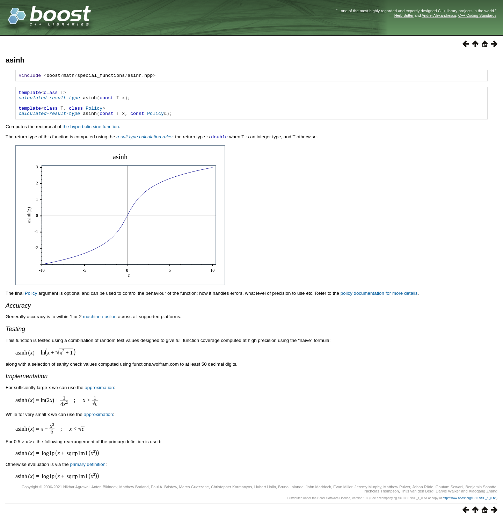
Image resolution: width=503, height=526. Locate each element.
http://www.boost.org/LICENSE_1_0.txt (469, 504)
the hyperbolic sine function (91, 133)
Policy (94, 113)
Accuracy (18, 311)
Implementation (27, 382)
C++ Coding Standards (477, 15)
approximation (99, 393)
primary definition (87, 470)
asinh (15, 60)
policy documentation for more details (379, 299)
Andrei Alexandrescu (439, 15)
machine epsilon (100, 322)
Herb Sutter (404, 15)
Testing (15, 334)
